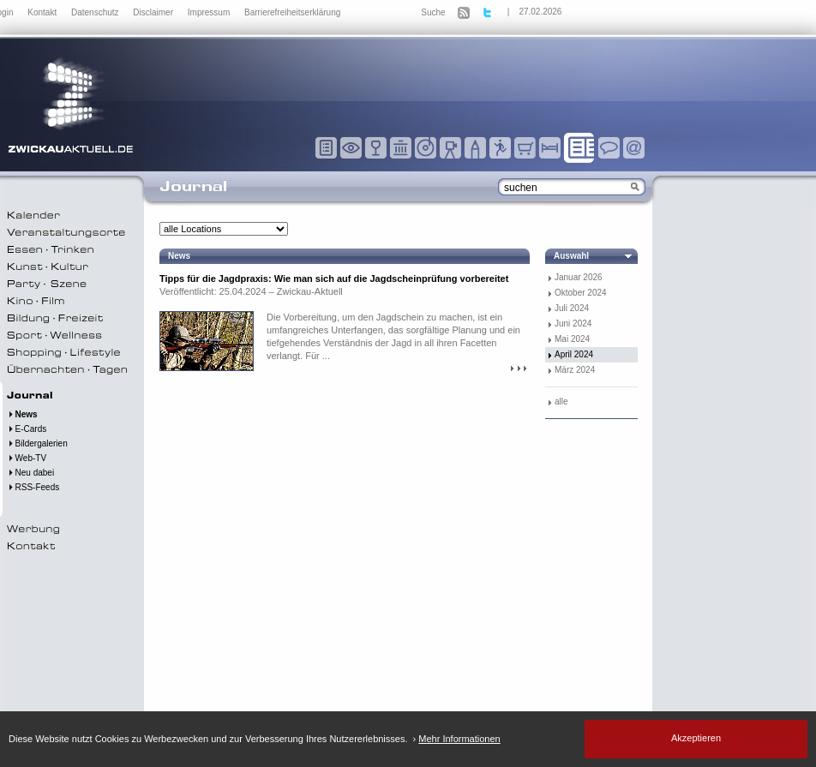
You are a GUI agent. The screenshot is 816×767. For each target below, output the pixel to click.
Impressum (210, 12)
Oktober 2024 (581, 292)
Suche (433, 12)
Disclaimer (154, 12)
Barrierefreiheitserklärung (292, 12)
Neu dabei (30, 472)
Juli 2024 (572, 308)
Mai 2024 (572, 339)
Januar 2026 (579, 277)
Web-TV (26, 458)
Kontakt (43, 12)
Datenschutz (96, 12)
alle (561, 401)
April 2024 (574, 354)
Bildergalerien (37, 443)
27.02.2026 (540, 11)
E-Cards (26, 429)
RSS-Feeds (33, 487)
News (22, 414)
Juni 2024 (573, 323)
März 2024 (575, 370)
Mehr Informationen (459, 739)
